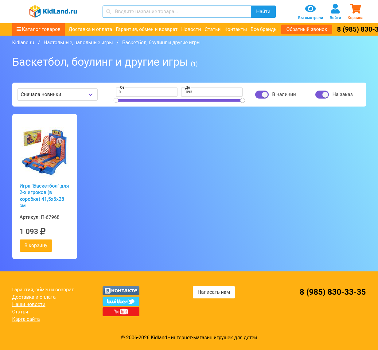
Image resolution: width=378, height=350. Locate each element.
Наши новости (28, 304)
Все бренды (264, 29)
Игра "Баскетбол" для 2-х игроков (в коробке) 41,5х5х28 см (44, 195)
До (187, 87)
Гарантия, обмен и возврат (146, 29)
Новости (191, 29)
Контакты (235, 29)
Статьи (212, 29)
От (122, 87)
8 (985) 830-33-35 (333, 292)
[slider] (116, 100)
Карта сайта (26, 319)
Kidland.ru (23, 42)
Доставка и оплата (90, 29)
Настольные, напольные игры (78, 42)
